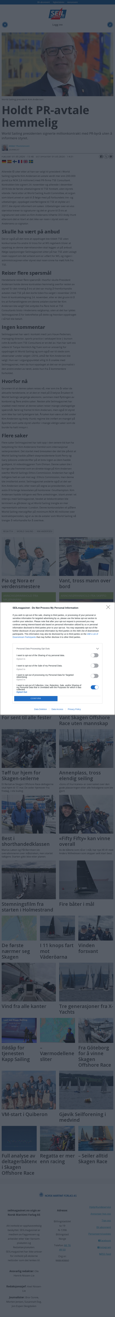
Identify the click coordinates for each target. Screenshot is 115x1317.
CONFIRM (35, 698)
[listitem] (57, 648)
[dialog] (57, 658)
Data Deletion (40, 709)
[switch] (95, 655)
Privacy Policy (74, 709)
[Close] (109, 608)
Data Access (57, 709)
